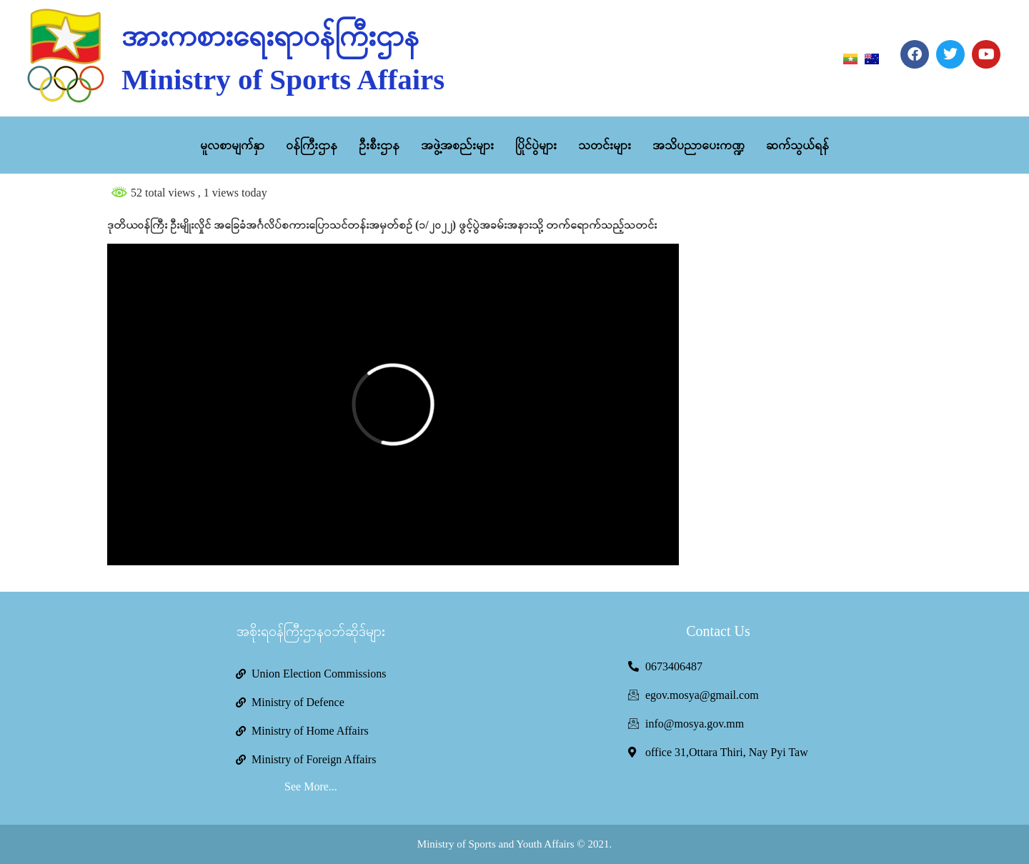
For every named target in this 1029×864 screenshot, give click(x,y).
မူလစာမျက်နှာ (232, 145)
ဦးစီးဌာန (379, 145)
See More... (310, 786)
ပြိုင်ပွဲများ (536, 145)
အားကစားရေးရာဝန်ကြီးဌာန (270, 35)
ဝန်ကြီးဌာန (311, 145)
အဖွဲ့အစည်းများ (457, 145)
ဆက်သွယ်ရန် (797, 145)
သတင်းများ (604, 145)
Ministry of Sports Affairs (282, 79)
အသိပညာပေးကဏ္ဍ (698, 145)
